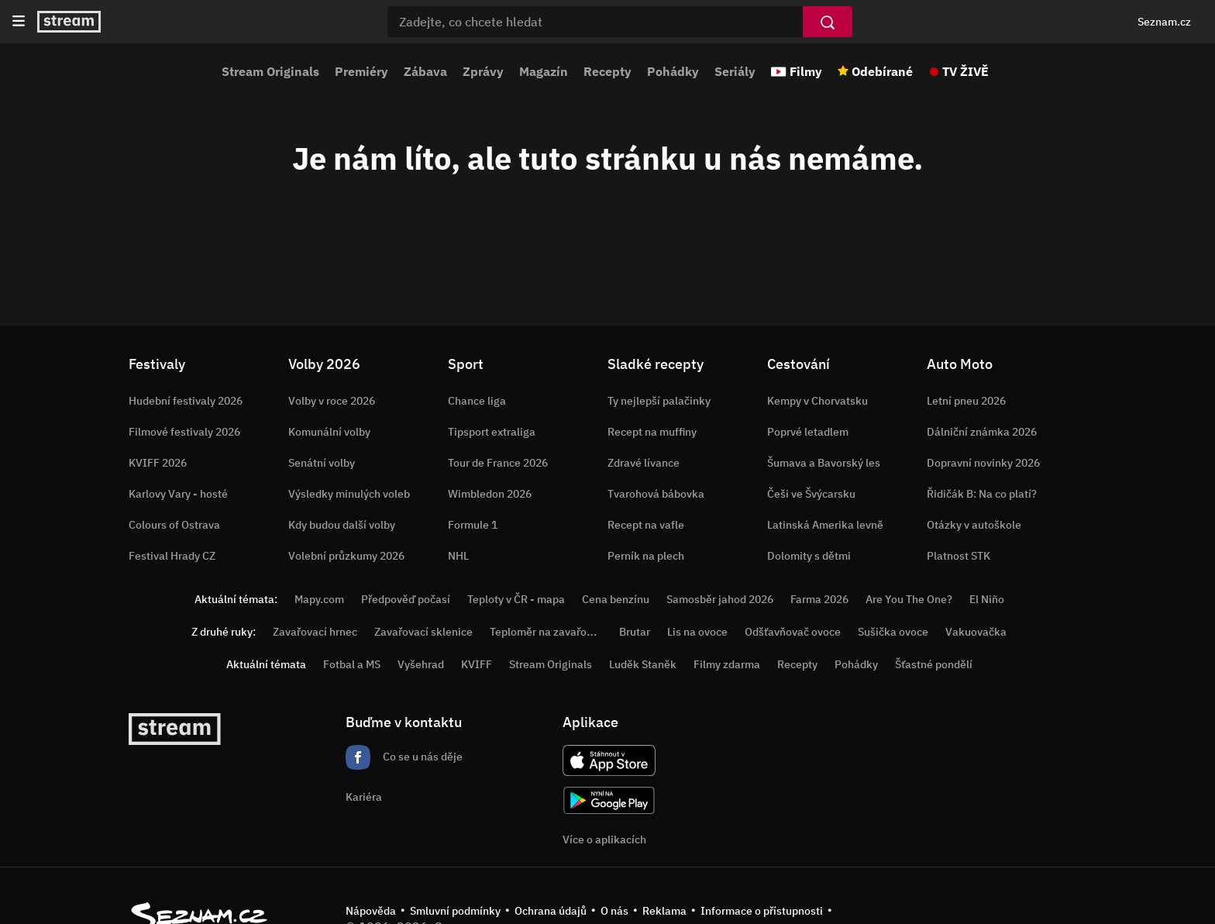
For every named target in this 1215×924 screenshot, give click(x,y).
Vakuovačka (976, 632)
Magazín (543, 71)
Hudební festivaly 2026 (186, 401)
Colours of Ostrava (174, 525)
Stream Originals (270, 71)
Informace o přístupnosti (761, 911)
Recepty (607, 71)
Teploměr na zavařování (549, 632)
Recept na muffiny (652, 432)
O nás (614, 911)
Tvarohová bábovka (656, 494)
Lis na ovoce (697, 632)
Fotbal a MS (351, 664)
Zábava (425, 71)
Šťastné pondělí (933, 664)
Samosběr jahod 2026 (719, 599)
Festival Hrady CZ (172, 556)
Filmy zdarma (727, 664)
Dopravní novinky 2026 (983, 463)
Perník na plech (646, 556)
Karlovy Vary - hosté (178, 494)
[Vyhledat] (827, 21)
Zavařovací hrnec (315, 632)
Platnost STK (958, 556)
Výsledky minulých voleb (349, 494)
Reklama (664, 911)
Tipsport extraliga (491, 432)
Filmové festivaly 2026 (184, 432)
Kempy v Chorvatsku (817, 401)
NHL (458, 556)
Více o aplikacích (604, 839)
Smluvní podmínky (455, 911)
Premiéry (361, 71)
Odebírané (882, 71)
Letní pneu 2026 (966, 401)
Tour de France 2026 (498, 463)
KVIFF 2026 (158, 463)
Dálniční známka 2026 (982, 432)
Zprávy (483, 71)
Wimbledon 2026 (490, 494)
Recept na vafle (646, 525)
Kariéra (364, 797)
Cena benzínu (615, 599)
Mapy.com (319, 599)
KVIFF (476, 664)
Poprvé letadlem (807, 432)
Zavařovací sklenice (423, 632)
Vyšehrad (421, 664)
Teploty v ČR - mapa (516, 599)
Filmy (806, 71)
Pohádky (673, 71)
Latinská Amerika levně (825, 525)
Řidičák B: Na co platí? (982, 494)
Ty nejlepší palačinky (659, 401)
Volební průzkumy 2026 (346, 556)
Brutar (634, 632)
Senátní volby (321, 463)
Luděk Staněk (642, 664)
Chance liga (477, 401)
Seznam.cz (1164, 21)
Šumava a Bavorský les (823, 463)
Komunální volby (329, 432)
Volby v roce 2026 (331, 401)
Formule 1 (472, 525)
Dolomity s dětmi (809, 556)
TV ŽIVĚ (965, 71)
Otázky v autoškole (974, 525)
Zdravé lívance (644, 463)
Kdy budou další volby (341, 525)
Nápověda (371, 911)
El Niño (986, 599)
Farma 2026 (819, 599)
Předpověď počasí (405, 599)
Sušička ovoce (893, 632)
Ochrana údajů (551, 911)
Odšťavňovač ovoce (793, 632)
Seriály (735, 71)
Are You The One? (909, 599)
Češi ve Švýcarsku (811, 494)
